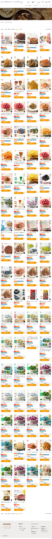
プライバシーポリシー (44, 533)
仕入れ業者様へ (48, 2)
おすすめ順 (22, 30)
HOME (2, 23)
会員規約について (43, 529)
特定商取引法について (44, 531)
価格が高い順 (15, 30)
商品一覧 (20, 527)
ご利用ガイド (33, 527)
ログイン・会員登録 (41, 2)
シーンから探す (5, 23)
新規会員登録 (43, 527)
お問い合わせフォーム (7, 525)
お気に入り (34, 2)
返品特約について (33, 532)
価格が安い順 (10, 30)
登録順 (6, 30)
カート (29, 2)
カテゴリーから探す (22, 529)
